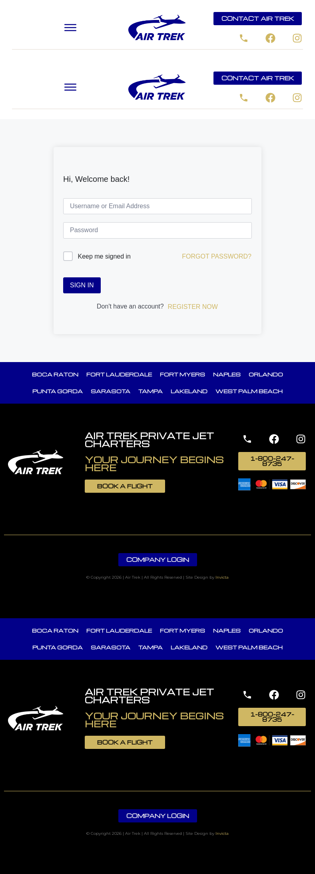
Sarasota (110, 391)
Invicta (222, 577)
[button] (70, 28)
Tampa (150, 391)
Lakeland (189, 391)
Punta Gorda (57, 391)
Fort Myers (182, 374)
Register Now (193, 306)
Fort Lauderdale (119, 374)
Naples (227, 374)
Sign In (82, 285)
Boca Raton (55, 374)
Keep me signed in (104, 256)
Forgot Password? (216, 256)
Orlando (266, 374)
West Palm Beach (249, 391)
